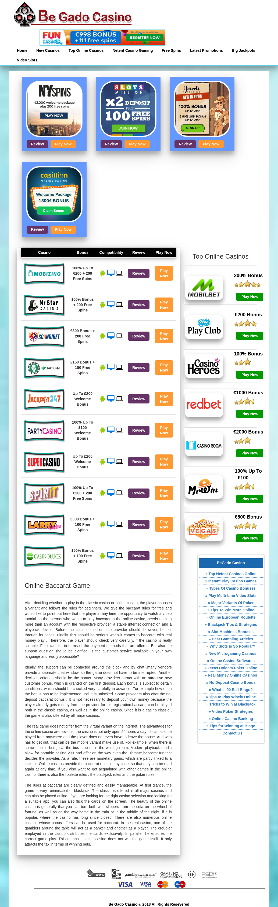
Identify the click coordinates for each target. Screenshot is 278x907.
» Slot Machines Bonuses (231, 632)
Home (22, 50)
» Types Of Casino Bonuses (231, 588)
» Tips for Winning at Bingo (230, 726)
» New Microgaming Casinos (230, 653)
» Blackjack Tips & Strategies (231, 624)
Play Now (63, 144)
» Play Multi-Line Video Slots (230, 595)
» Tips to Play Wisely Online (231, 697)
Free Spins (171, 50)
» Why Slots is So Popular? (230, 646)
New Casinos (48, 50)
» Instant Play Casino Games (230, 581)
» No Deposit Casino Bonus (231, 682)
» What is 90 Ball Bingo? (231, 690)
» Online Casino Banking (231, 719)
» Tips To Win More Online (230, 610)
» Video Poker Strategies (231, 711)
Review (37, 144)
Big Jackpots (243, 50)
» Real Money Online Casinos (231, 675)
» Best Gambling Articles (231, 639)
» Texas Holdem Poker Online (231, 668)
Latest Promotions (206, 50)
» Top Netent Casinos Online (230, 574)
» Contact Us (231, 733)
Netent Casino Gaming (132, 50)
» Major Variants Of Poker (231, 603)
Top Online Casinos (86, 50)
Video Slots (27, 60)
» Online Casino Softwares (231, 661)
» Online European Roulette (231, 617)
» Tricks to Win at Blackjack (231, 704)
